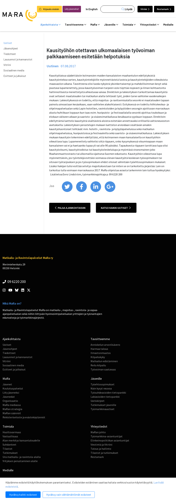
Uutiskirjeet (97, 400)
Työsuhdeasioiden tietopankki (108, 392)
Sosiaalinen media (13, 70)
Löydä (127, 9)
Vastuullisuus (10, 436)
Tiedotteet (9, 53)
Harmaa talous (99, 349)
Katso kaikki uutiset (116, 207)
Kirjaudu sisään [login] (49, 9)
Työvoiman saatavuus (103, 369)
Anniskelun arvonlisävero (105, 344)
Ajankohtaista (50, 24)
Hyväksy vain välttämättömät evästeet (68, 494)
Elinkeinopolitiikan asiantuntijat (110, 440)
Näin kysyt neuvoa (101, 388)
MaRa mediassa (12, 405)
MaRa (95, 24)
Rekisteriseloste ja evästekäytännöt (24, 417)
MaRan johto (98, 432)
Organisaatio (10, 400)
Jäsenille (111, 24)
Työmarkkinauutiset (102, 409)
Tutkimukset (10, 452)
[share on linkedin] (96, 191)
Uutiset (7, 42)
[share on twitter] (67, 191)
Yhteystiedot (149, 24)
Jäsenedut (9, 396)
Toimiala (129, 24)
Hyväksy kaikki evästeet (23, 494)
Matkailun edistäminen (104, 361)
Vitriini (144, 9)
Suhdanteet (9, 444)
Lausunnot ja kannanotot (17, 59)
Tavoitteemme (75, 24)
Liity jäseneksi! (72, 9)
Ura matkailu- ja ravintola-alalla (22, 457)
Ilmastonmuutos (101, 353)
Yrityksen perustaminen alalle (20, 461)
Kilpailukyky (98, 357)
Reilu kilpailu (98, 365)
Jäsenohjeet (10, 48)
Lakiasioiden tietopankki (105, 396)
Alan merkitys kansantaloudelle (21, 440)
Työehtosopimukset (102, 384)
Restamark (164, 9)
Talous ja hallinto (101, 448)
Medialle (8, 470)
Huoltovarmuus (12, 432)
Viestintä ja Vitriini (101, 444)
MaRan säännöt (12, 413)
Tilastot (7, 448)
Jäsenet (7, 384)
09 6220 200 (14, 281)
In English (92, 9)
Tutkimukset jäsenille (103, 405)
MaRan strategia (12, 409)
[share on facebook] (82, 191)
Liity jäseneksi (11, 392)
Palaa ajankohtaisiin (70, 207)
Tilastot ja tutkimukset (104, 452)
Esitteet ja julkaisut (14, 75)
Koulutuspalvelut (13, 388)
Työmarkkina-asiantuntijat (107, 436)
